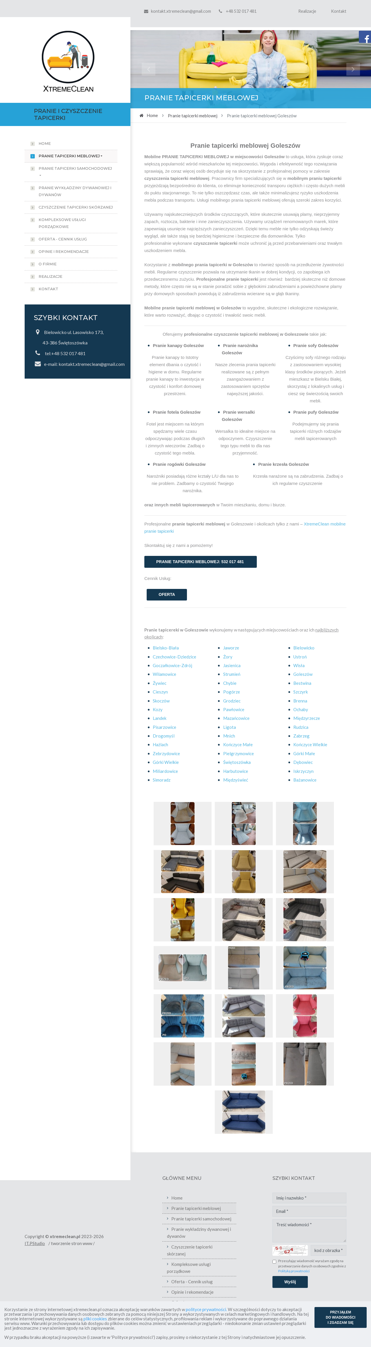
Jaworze (231, 647)
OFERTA (167, 594)
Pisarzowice (164, 727)
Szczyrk (300, 691)
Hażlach (160, 744)
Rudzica (300, 727)
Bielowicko (303, 647)
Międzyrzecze (306, 718)
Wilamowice (164, 674)
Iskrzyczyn (303, 771)
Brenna (300, 700)
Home (45, 143)
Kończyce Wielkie (310, 744)
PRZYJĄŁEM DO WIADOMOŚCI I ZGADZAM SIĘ (340, 1317)
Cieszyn (160, 691)
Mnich (229, 735)
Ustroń (300, 656)
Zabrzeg (301, 735)
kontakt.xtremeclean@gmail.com (181, 11)
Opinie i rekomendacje (64, 251)
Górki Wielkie (166, 762)
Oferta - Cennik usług (63, 239)
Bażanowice (305, 779)
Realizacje (307, 11)
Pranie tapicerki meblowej (69, 156)
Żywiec (159, 683)
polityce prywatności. (206, 1309)
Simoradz (161, 779)
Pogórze (231, 691)
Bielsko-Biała (166, 647)
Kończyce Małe (238, 744)
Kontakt (338, 11)
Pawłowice (233, 709)
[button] (148, 69)
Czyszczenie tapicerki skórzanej (76, 207)
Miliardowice (165, 771)
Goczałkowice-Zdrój (172, 665)
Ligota (229, 727)
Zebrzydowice (166, 753)
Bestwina (302, 683)
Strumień (231, 674)
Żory (227, 656)
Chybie (230, 683)
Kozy (158, 709)
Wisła (299, 665)
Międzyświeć (235, 779)
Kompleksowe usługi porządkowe (62, 223)
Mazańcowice (236, 718)
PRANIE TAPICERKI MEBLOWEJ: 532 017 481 (200, 561)
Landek (159, 718)
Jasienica (232, 665)
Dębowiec (303, 762)
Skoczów (161, 700)
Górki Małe (304, 753)
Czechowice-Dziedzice (174, 656)
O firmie (48, 264)
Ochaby (300, 709)
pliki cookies (95, 1318)
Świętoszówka (237, 762)
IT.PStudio (63, 1243)
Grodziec (232, 700)
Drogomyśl (163, 735)
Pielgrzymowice (238, 753)
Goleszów (302, 674)
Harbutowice (235, 771)
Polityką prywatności (322, 1271)
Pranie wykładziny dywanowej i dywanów (75, 191)
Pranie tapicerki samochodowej (75, 168)
